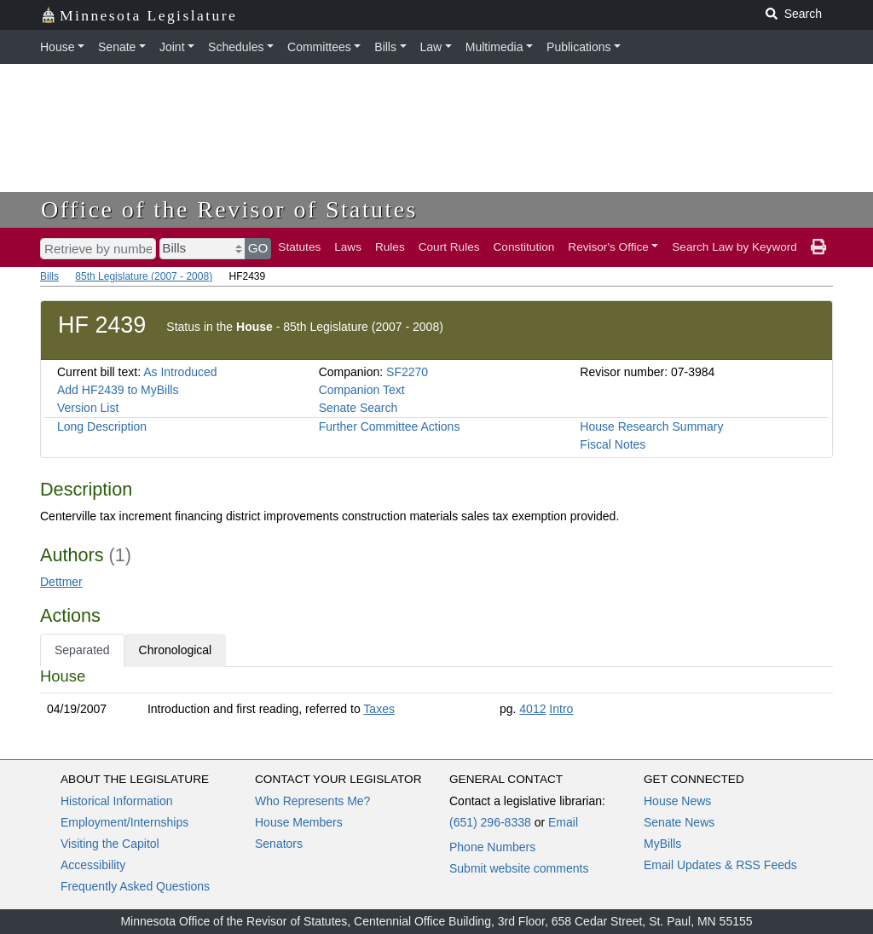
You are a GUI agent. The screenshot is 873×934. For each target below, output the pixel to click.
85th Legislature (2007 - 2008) (143, 276)
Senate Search (358, 408)
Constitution (524, 247)
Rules (390, 247)
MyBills (662, 843)
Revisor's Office (608, 247)
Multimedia (494, 47)
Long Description (102, 426)
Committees (319, 47)
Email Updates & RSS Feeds (720, 865)
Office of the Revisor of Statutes (229, 209)
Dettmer (61, 582)
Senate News (679, 822)
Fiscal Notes (612, 444)
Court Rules (449, 247)
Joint (172, 47)
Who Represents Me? (312, 801)
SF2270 (407, 372)
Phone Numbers (492, 847)
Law (431, 47)
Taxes (379, 709)
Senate (117, 47)
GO (258, 248)
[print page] (818, 247)
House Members (299, 822)
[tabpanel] (436, 696)
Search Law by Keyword (734, 247)
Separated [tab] (82, 650)
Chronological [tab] (175, 650)
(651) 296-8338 (490, 822)
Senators (279, 843)
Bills (385, 47)
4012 (532, 709)
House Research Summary (651, 426)
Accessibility (93, 865)
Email (563, 822)
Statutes (299, 247)
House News (677, 801)
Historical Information (117, 801)
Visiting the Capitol (110, 843)
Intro (561, 709)
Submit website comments (518, 868)
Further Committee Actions (389, 426)
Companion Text (362, 390)
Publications (578, 47)
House (57, 47)
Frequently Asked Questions (135, 886)
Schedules (235, 47)
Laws (347, 247)
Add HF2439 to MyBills (117, 390)
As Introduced (180, 372)
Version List (88, 408)
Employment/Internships (124, 822)
